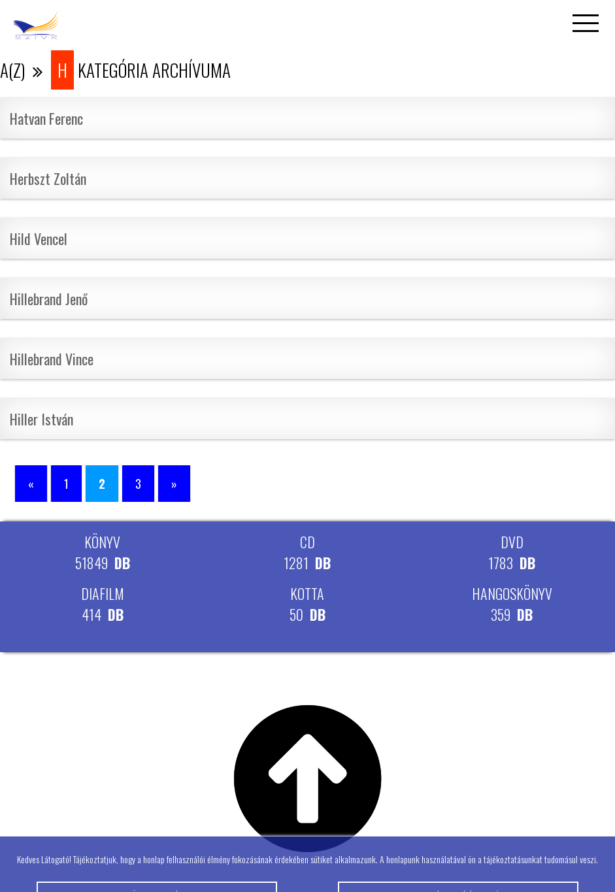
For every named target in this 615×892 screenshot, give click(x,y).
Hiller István (41, 418)
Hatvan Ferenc (46, 118)
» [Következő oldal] (174, 483)
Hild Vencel (38, 238)
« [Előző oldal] (31, 483)
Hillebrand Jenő (49, 298)
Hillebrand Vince (51, 358)
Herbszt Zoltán (48, 178)
